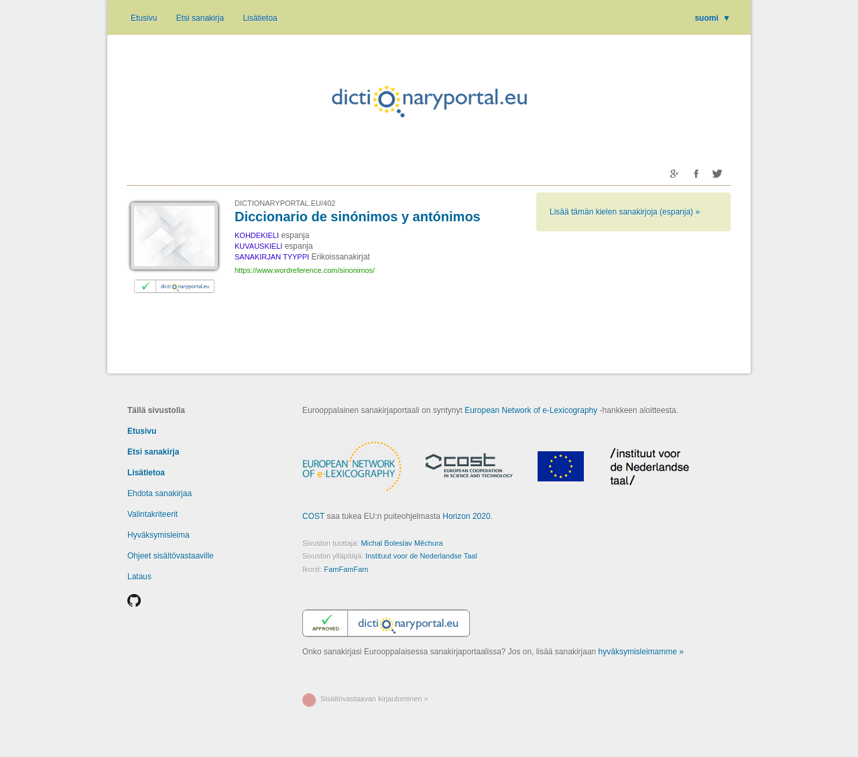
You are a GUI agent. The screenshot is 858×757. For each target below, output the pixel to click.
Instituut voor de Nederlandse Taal (421, 556)
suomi (712, 18)
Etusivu (144, 18)
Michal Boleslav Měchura (401, 543)
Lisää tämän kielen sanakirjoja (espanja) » (625, 212)
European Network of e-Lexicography (531, 410)
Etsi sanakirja (200, 18)
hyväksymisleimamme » (641, 651)
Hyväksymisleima (158, 535)
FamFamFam (346, 569)
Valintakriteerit (152, 514)
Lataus (139, 576)
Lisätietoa (260, 18)
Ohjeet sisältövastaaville (170, 556)
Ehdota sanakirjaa (159, 493)
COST (313, 516)
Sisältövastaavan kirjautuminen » (374, 699)
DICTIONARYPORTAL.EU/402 (285, 203)
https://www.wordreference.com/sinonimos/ (305, 270)
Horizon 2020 (466, 516)
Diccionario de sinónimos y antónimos (358, 216)
